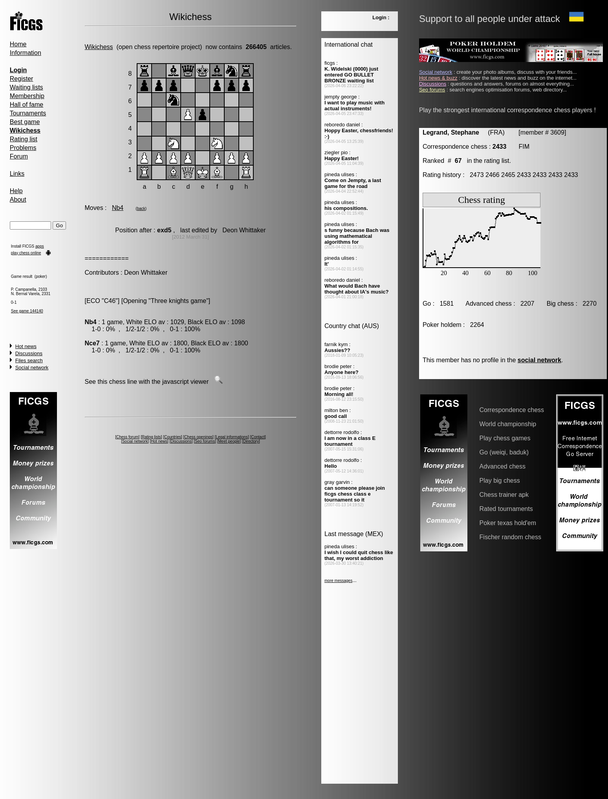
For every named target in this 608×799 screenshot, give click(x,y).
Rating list (23, 139)
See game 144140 (27, 311)
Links (17, 173)
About (18, 199)
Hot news (26, 346)
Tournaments (28, 113)
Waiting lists (26, 87)
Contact (257, 437)
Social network (32, 367)
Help (16, 191)
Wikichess (99, 47)
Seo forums (205, 441)
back (141, 208)
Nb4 (117, 207)
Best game (25, 122)
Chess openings (198, 437)
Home (18, 44)
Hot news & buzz (438, 78)
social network (539, 360)
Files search (29, 360)
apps (39, 246)
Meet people (229, 441)
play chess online (26, 253)
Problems (23, 147)
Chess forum (127, 437)
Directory (251, 441)
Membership (27, 96)
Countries (172, 437)
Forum (19, 156)
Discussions (28, 353)
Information (25, 52)
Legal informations (232, 437)
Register (21, 78)
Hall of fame (26, 104)
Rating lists (151, 437)
